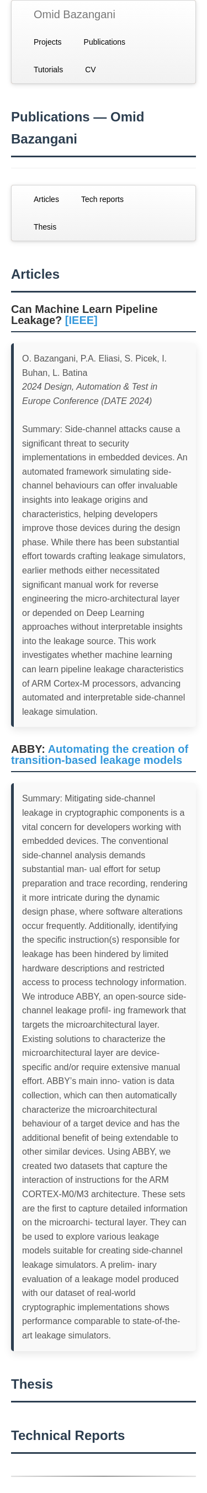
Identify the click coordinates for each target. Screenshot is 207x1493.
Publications (105, 42)
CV (90, 69)
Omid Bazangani (74, 14)
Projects (48, 42)
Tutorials (48, 69)
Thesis (45, 226)
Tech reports (102, 199)
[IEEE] (81, 320)
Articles (46, 199)
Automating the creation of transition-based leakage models (99, 754)
